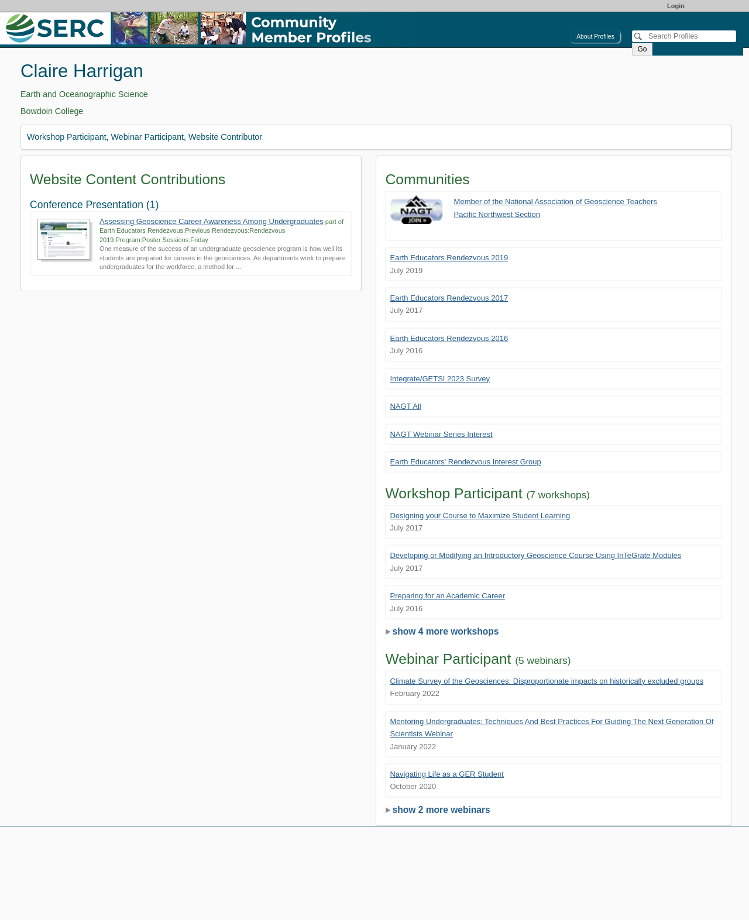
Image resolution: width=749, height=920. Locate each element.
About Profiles (595, 36)
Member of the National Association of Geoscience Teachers (555, 201)
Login (676, 5)
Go (642, 49)
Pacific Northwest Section (497, 214)
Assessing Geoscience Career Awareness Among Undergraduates (211, 221)
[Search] (684, 36)
